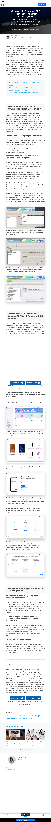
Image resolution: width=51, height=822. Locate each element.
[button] (20, 749)
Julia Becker (14, 35)
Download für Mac (32, 382)
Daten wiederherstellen (12, 718)
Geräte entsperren (25, 37)
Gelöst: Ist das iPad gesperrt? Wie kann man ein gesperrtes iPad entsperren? (34, 743)
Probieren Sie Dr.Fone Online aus (25, 820)
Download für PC (16, 382)
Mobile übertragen (23, 715)
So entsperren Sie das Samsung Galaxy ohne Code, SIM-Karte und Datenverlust (14, 743)
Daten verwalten (33, 715)
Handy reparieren (23, 718)
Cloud (31, 718)
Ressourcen (11, 767)
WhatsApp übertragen (12, 715)
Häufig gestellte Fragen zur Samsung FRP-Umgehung (24, 92)
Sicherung (41, 715)
